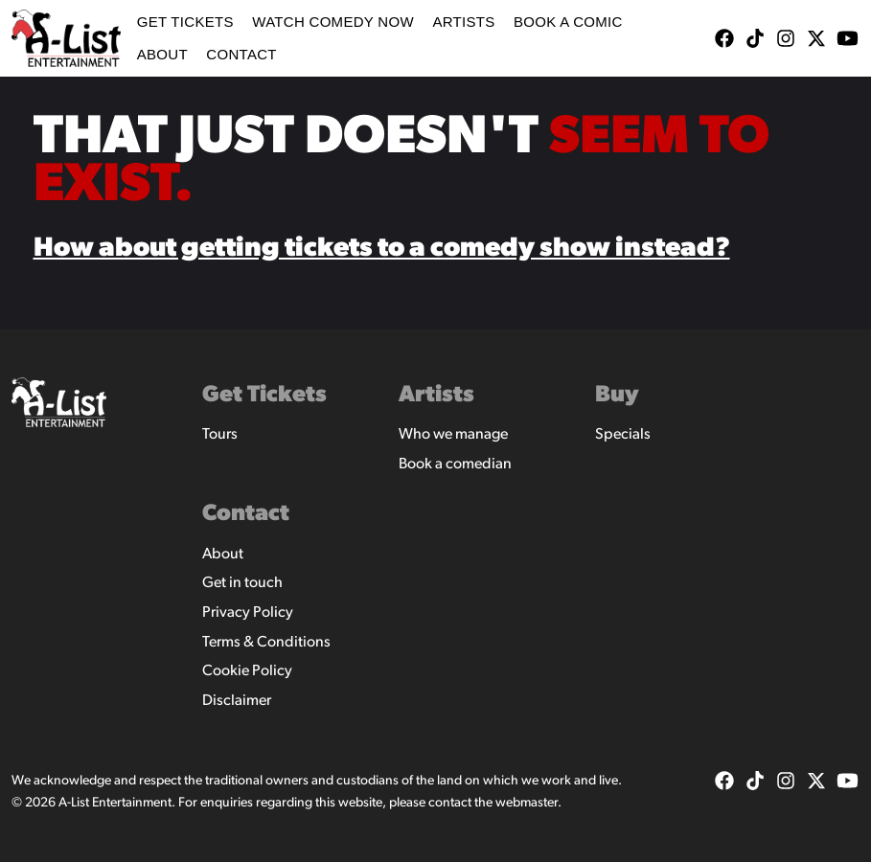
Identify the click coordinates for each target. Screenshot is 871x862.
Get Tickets (185, 21)
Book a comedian (455, 464)
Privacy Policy (247, 613)
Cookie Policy (247, 671)
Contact (241, 54)
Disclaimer (236, 701)
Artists (463, 21)
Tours (220, 434)
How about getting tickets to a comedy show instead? (382, 249)
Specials (623, 434)
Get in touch (242, 583)
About (162, 54)
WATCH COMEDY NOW (333, 21)
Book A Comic (568, 21)
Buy (617, 395)
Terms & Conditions (266, 642)
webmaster (526, 803)
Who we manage (453, 434)
